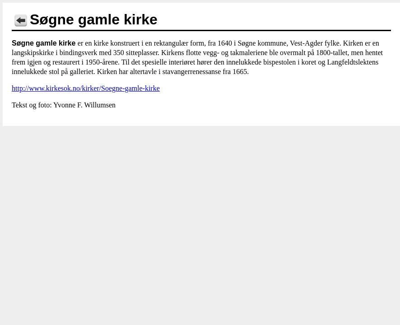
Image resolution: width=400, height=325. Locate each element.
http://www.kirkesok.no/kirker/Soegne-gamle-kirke (86, 88)
